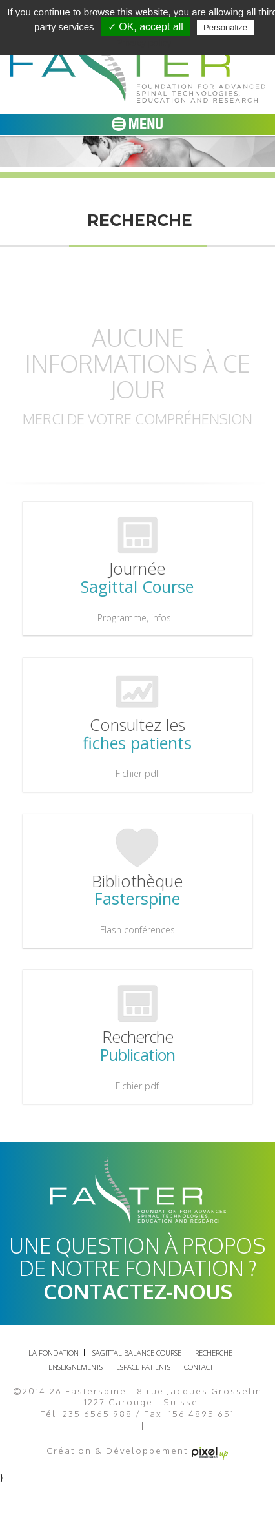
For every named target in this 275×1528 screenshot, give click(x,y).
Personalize (225, 27)
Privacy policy (144, 42)
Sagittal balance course (136, 1352)
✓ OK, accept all (145, 26)
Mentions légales (94, 1426)
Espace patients (143, 1366)
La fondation (53, 1352)
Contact (198, 1366)
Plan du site (179, 1426)
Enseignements (75, 1366)
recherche (213, 1352)
